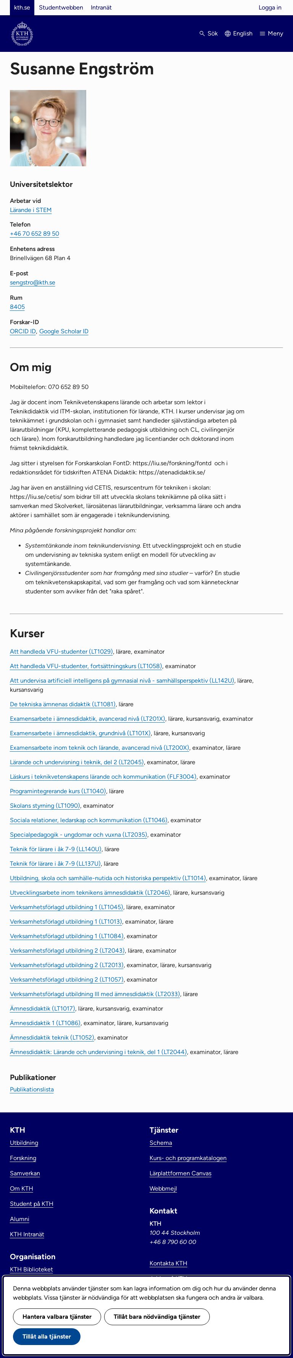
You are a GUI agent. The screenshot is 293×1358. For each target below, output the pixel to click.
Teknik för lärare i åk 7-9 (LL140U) (55, 849)
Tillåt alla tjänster (47, 1336)
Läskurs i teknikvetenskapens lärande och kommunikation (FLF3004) (103, 776)
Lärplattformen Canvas (180, 1173)
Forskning (23, 1158)
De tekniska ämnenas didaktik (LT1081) (63, 704)
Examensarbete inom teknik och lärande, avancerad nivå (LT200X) (99, 747)
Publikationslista (32, 1089)
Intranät (101, 7)
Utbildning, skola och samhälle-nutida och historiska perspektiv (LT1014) (108, 878)
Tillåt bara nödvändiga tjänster (157, 1316)
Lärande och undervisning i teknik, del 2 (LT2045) (77, 762)
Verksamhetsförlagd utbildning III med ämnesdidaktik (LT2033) (95, 994)
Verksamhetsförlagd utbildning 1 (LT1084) (67, 936)
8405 (17, 306)
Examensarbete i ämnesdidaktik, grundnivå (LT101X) (80, 733)
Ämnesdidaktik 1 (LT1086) (45, 1023)
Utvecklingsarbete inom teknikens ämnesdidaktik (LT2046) (90, 892)
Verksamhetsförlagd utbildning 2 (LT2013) (67, 965)
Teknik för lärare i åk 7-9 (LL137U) (55, 863)
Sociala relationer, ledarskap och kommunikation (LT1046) (88, 820)
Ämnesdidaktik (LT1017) (42, 1008)
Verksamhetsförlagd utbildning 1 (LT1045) (66, 907)
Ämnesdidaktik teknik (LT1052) (52, 1037)
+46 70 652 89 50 (34, 233)
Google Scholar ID (64, 331)
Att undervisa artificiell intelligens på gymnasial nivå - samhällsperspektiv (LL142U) (122, 680)
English (243, 33)
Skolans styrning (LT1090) (45, 805)
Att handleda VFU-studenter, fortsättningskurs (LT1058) (86, 666)
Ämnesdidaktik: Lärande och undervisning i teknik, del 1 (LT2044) (98, 1052)
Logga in (270, 7)
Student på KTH (31, 1203)
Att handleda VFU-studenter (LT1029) (61, 651)
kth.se (22, 7)
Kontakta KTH (168, 1263)
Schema (161, 1142)
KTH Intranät (27, 1234)
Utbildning (24, 1142)
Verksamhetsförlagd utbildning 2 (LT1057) (67, 979)
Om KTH (21, 1188)
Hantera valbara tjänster (57, 1316)
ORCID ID (23, 331)
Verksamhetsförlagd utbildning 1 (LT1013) (66, 921)
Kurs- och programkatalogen (188, 1158)
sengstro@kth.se (32, 282)
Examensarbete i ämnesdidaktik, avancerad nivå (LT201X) (87, 718)
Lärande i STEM (31, 210)
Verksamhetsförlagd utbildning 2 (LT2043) (67, 950)
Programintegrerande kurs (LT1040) (58, 791)
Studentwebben (61, 7)
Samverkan (25, 1173)
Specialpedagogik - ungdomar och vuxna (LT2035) (78, 834)
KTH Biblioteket (31, 1269)
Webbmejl (163, 1188)
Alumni (19, 1219)
